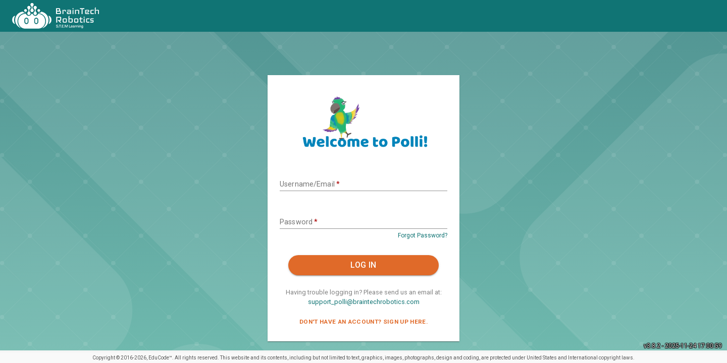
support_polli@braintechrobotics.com (364, 302)
